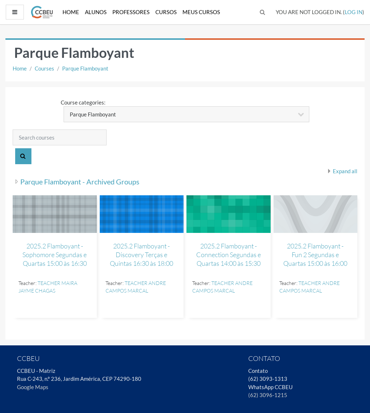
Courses (44, 68)
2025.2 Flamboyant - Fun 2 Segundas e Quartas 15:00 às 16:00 (315, 254)
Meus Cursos (201, 12)
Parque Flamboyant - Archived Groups (79, 181)
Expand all (345, 171)
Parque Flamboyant (85, 68)
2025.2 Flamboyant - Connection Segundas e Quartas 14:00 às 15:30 (228, 254)
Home (71, 12)
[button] (263, 12)
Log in (353, 12)
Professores (131, 12)
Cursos (166, 12)
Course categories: (83, 102)
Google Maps (32, 387)
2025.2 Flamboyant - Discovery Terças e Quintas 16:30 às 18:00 (141, 254)
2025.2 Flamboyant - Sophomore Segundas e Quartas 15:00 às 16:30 (54, 254)
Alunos (96, 12)
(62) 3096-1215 (267, 395)
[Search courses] (60, 137)
